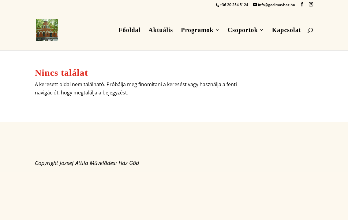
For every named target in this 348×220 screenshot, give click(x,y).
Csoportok (243, 30)
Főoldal (129, 30)
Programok (197, 30)
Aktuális (160, 30)
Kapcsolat (286, 30)
